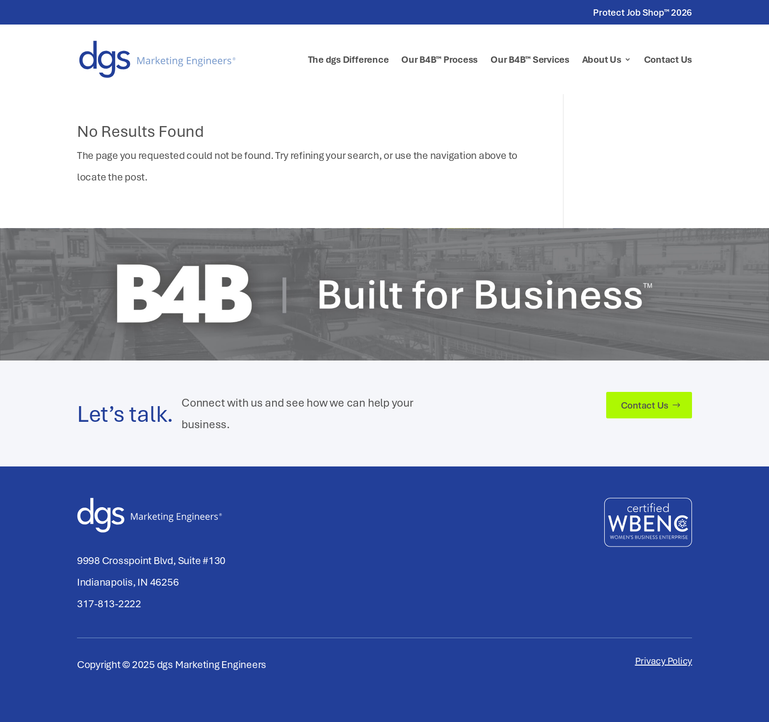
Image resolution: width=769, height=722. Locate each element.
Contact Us (668, 61)
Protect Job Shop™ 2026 (642, 13)
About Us (601, 61)
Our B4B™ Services (529, 61)
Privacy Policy (663, 662)
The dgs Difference (348, 61)
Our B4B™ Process (439, 61)
